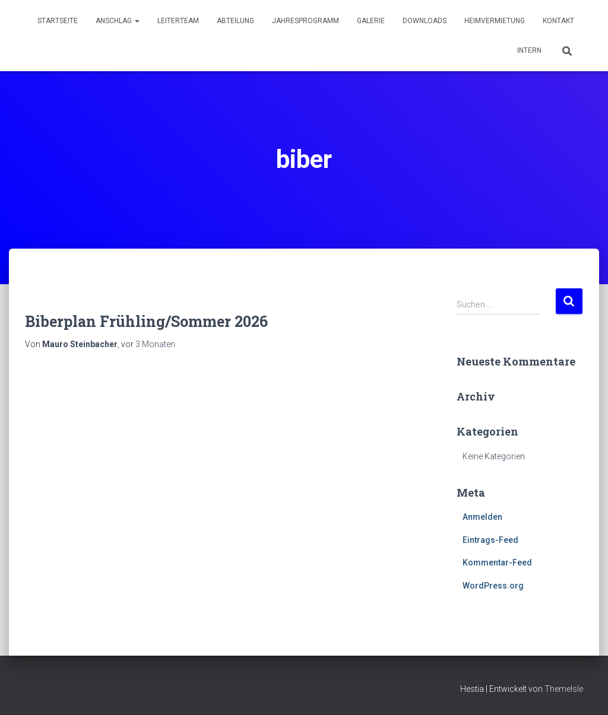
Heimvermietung (494, 21)
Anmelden (482, 517)
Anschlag (118, 21)
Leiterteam (178, 21)
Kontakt (558, 21)
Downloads (424, 21)
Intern (529, 50)
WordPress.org (493, 585)
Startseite (57, 21)
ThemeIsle (563, 689)
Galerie (371, 21)
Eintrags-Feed (490, 540)
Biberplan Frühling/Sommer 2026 (146, 321)
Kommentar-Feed (497, 562)
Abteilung (235, 21)
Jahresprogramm (305, 21)
